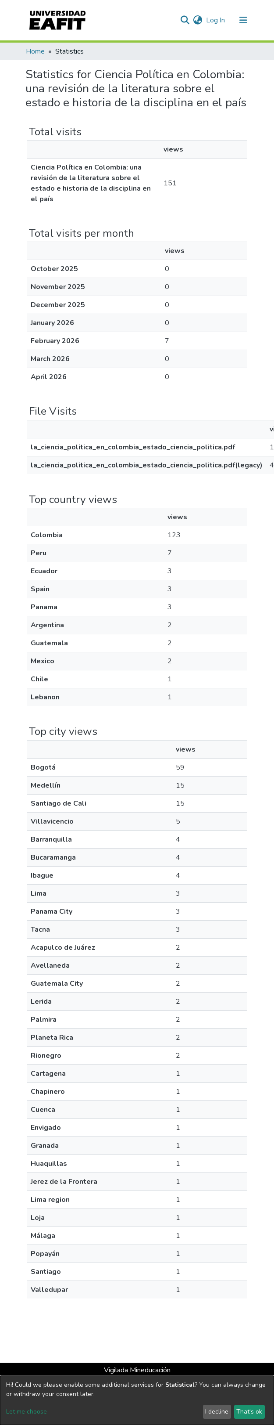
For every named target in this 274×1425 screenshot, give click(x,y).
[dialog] (137, 1400)
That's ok (249, 1411)
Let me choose (26, 1411)
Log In (216, 20)
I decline (216, 1411)
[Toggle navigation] (243, 20)
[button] (197, 20)
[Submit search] (185, 20)
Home (35, 51)
